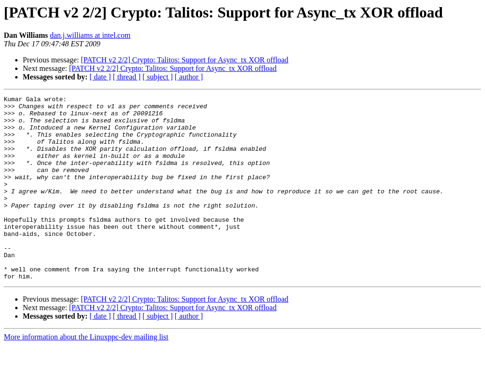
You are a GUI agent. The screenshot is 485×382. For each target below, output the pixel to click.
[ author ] (189, 77)
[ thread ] (127, 77)
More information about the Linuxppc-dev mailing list (86, 374)
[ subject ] (158, 77)
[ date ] (100, 77)
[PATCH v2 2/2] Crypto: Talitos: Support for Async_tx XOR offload (184, 60)
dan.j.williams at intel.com (90, 35)
